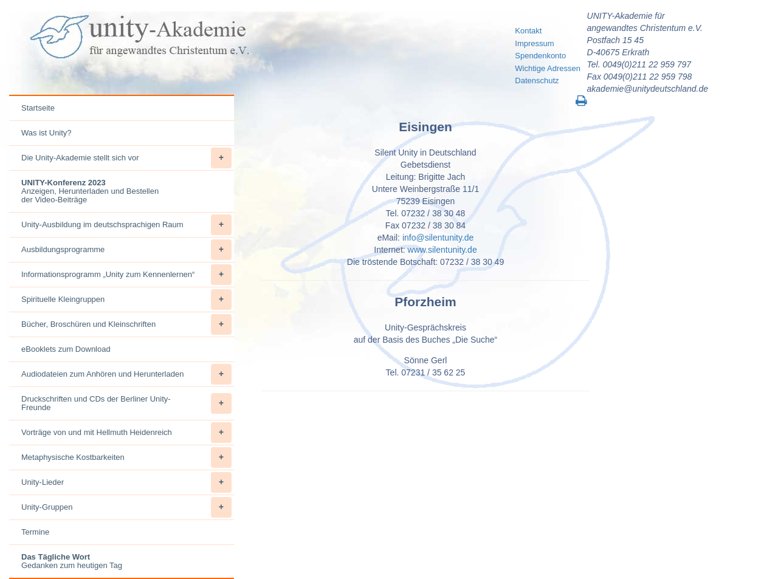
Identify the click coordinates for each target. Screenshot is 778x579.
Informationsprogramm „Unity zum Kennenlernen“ (126, 274)
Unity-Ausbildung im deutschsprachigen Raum (126, 224)
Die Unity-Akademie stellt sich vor (126, 158)
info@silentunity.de (437, 237)
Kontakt (528, 30)
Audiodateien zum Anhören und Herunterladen (126, 374)
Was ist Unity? (46, 132)
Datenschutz (537, 80)
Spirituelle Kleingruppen (126, 299)
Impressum (534, 43)
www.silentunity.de (442, 250)
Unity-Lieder (126, 482)
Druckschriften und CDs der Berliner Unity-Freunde (126, 403)
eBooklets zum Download (66, 349)
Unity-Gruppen (126, 507)
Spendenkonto (540, 55)
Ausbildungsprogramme (126, 249)
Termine (35, 531)
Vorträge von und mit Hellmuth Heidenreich (126, 432)
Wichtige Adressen (547, 68)
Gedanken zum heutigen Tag (71, 561)
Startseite (38, 107)
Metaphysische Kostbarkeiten (126, 457)
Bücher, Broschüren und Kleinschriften (126, 324)
